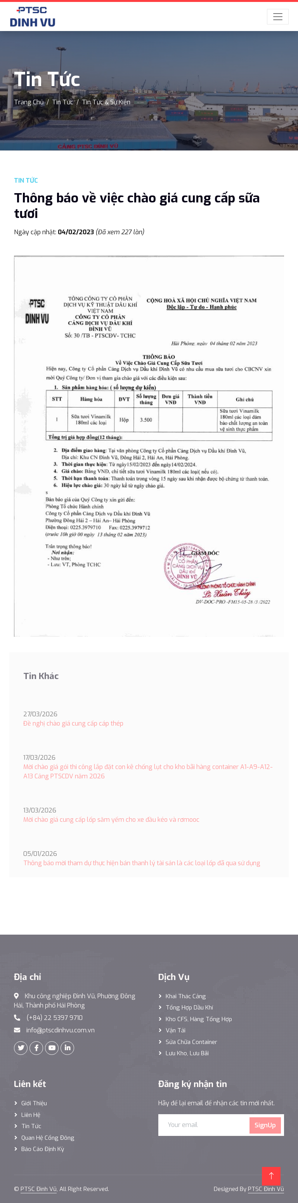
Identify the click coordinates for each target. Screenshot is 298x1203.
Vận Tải (175, 1030)
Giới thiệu (34, 1103)
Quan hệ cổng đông (47, 1138)
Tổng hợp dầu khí (189, 1007)
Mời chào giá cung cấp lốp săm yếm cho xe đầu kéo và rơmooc (111, 820)
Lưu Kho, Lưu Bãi (187, 1053)
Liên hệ (30, 1115)
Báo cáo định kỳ (42, 1149)
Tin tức (31, 1126)
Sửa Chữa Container (191, 1042)
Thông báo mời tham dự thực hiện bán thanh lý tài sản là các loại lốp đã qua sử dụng (141, 863)
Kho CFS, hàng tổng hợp (199, 1019)
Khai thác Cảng (186, 996)
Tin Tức (62, 102)
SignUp (265, 1125)
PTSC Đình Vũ (39, 1189)
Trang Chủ (28, 102)
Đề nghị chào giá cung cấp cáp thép (73, 723)
